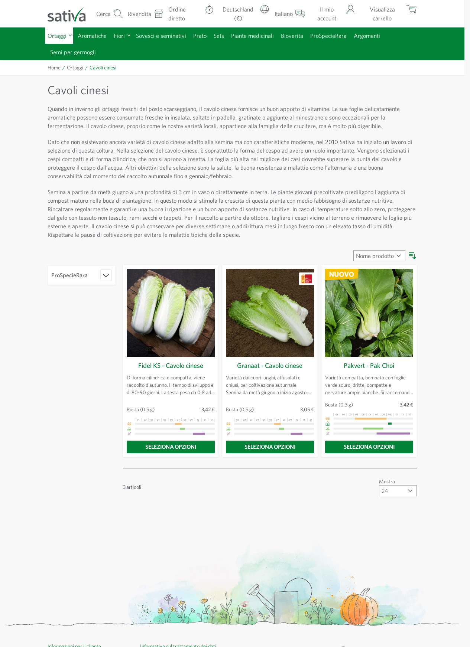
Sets (219, 35)
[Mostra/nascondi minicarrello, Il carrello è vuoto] (388, 13)
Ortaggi (57, 35)
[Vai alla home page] (71, 13)
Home (54, 68)
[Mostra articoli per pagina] (398, 490)
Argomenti (367, 35)
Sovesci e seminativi (161, 35)
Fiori (119, 35)
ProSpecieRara (328, 35)
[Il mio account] (332, 13)
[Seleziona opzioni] (171, 447)
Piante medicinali (252, 35)
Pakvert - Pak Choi (369, 365)
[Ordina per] (379, 255)
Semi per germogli (73, 52)
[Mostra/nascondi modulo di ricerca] (109, 13)
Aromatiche (92, 35)
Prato (200, 35)
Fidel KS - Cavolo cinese (170, 365)
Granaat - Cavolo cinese (269, 365)
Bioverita (292, 35)
